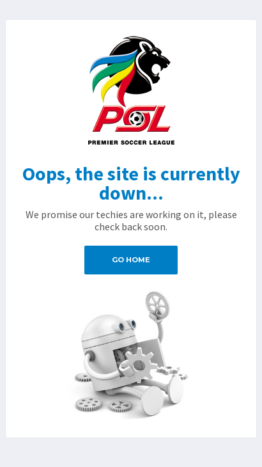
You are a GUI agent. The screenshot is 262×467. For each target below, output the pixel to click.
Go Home (131, 259)
